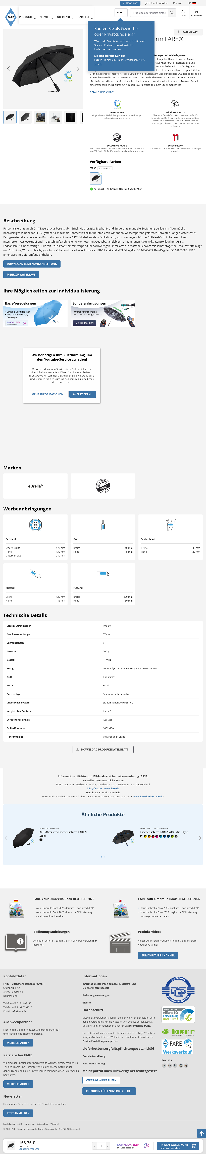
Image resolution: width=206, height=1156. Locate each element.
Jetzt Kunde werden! (156, 3)
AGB (20, 1124)
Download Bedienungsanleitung (32, 264)
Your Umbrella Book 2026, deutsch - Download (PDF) (65, 908)
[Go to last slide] (8, 68)
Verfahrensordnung (93, 1063)
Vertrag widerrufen (101, 1080)
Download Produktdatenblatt (102, 749)
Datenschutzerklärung (137, 1025)
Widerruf (54, 1124)
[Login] (183, 12)
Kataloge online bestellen (50, 916)
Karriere (81, 12)
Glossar (86, 1002)
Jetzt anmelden (18, 1113)
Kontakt (177, 3)
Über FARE (62, 12)
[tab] (101, 856)
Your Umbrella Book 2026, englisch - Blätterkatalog (169, 912)
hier (94, 940)
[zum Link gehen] (120, 954)
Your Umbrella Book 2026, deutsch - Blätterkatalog (64, 912)
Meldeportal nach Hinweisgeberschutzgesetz (119, 1071)
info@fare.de (94, 788)
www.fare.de (111, 788)
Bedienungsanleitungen (96, 995)
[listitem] (10, 117)
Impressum (29, 1124)
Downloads (130, 3)
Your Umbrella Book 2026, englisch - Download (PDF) (170, 908)
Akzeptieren (82, 394)
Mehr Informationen (47, 394)
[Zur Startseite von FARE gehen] (12, 29)
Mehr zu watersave (21, 274)
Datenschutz (42, 1124)
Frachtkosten (9, 1124)
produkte (28, 12)
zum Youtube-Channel (158, 955)
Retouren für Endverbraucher (109, 1091)
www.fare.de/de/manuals (148, 796)
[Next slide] (78, 68)
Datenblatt (187, 32)
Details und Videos (102, 92)
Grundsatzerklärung (94, 1056)
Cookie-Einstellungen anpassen (100, 1041)
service (45, 12)
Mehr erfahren (18, 1043)
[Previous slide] (5, 837)
